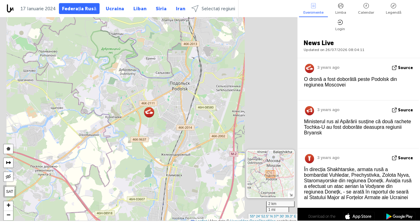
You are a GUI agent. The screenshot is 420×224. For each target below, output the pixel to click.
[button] (149, 112)
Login (340, 25)
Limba (340, 9)
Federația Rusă (79, 9)
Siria (161, 9)
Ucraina (115, 9)
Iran (180, 9)
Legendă (393, 9)
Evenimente (313, 9)
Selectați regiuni (213, 8)
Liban (139, 9)
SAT (9, 191)
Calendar (366, 9)
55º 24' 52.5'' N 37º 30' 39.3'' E (273, 216)
